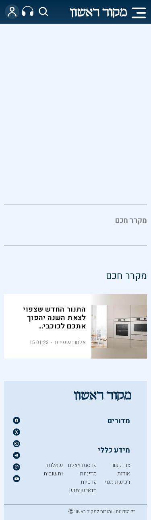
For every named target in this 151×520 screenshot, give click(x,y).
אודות (123, 473)
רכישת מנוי (117, 482)
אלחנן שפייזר (70, 342)
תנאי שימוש (83, 490)
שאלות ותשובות (53, 469)
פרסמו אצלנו (82, 465)
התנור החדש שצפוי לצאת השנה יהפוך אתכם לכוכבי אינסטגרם (54, 322)
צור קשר (120, 465)
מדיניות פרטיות (88, 477)
